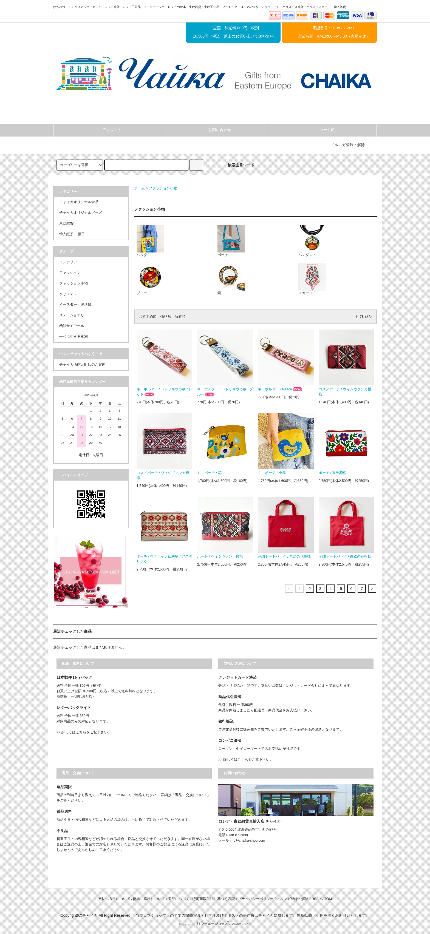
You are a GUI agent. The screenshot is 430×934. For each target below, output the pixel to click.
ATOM (327, 899)
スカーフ (312, 279)
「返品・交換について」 (191, 795)
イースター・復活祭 (75, 304)
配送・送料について (149, 899)
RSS (315, 899)
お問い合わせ (215, 129)
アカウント (107, 129)
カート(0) (323, 129)
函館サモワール (71, 326)
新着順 (180, 317)
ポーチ (231, 241)
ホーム (139, 188)
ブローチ (150, 279)
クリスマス (68, 294)
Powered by (215, 924)
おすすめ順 (148, 317)
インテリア (68, 262)
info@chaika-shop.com (247, 840)
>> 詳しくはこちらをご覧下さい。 (83, 732)
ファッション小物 (163, 188)
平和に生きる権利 (73, 337)
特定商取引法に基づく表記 (213, 899)
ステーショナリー (73, 315)
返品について (178, 899)
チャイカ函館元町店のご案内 (82, 365)
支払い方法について (114, 899)
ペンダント (312, 241)
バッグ (150, 241)
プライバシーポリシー (256, 899)
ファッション (70, 273)
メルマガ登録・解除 (347, 145)
